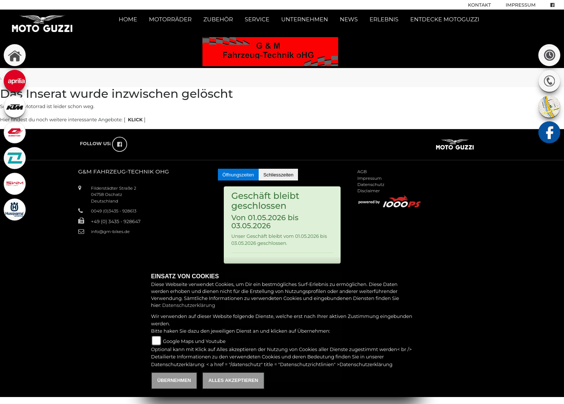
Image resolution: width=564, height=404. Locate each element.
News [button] (349, 19)
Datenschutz (371, 184)
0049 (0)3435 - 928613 (114, 211)
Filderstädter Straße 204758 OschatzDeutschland (113, 194)
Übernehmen (174, 380)
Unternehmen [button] (304, 19)
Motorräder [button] (170, 19)
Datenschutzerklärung (188, 305)
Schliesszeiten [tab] (278, 175)
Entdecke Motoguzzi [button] (444, 19)
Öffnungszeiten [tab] (238, 175)
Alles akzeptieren (233, 380)
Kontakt (479, 5)
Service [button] (257, 19)
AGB (362, 171)
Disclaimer (369, 190)
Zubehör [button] (218, 19)
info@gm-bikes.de (110, 231)
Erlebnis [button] (384, 19)
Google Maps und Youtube (194, 341)
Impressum (520, 5)
